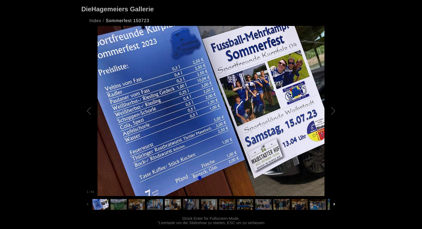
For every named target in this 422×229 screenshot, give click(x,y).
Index (95, 20)
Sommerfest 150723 (127, 20)
